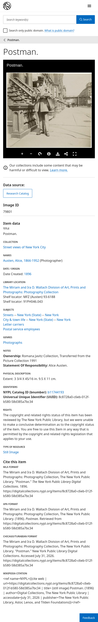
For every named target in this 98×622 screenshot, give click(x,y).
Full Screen (75, 154)
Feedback (89, 618)
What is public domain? (59, 30)
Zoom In (22, 154)
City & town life (14, 320)
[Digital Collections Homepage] (7, 6)
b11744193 (56, 392)
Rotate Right (40, 154)
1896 (27, 274)
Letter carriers (13, 324)
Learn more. (59, 170)
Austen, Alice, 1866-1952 (21, 260)
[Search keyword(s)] (39, 19)
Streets (8, 315)
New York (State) (29, 315)
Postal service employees (21, 329)
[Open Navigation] (89, 6)
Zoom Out (31, 154)
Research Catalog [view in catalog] (17, 193)
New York (52, 315)
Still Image (11, 452)
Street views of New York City (24, 247)
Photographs (12, 342)
